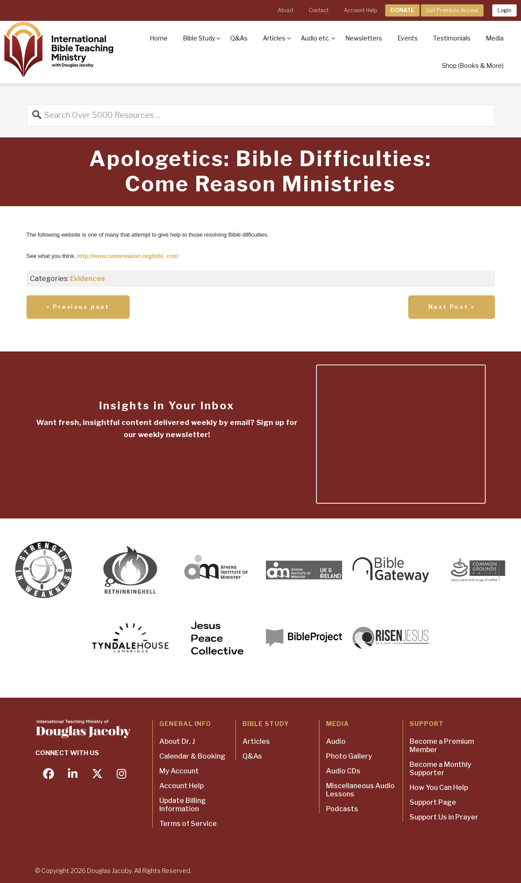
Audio (336, 741)
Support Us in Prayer (444, 817)
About (285, 10)
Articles (256, 741)
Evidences (87, 278)
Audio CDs (343, 771)
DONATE (402, 10)
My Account (179, 771)
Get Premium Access (452, 10)
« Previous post (78, 306)
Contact (319, 10)
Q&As (252, 756)
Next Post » (451, 306)
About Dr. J (177, 741)
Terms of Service (188, 823)
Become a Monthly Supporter (440, 768)
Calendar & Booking (192, 756)
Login (504, 10)
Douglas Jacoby (109, 870)
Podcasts (342, 809)
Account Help (360, 10)
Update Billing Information (182, 804)
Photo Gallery (349, 756)
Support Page (433, 802)
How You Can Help (439, 787)
